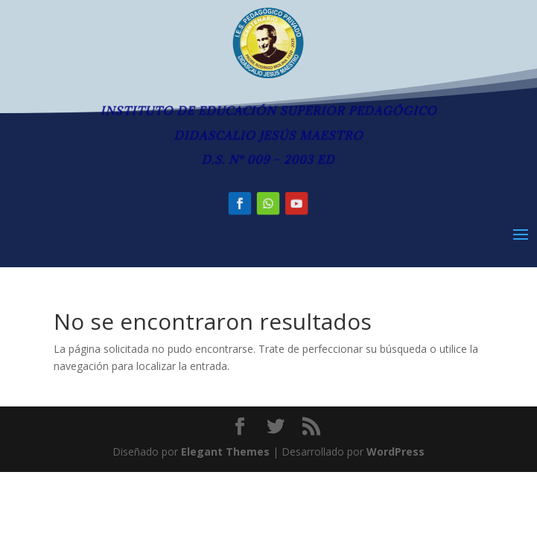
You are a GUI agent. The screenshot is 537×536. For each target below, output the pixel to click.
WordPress (395, 451)
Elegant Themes (225, 451)
